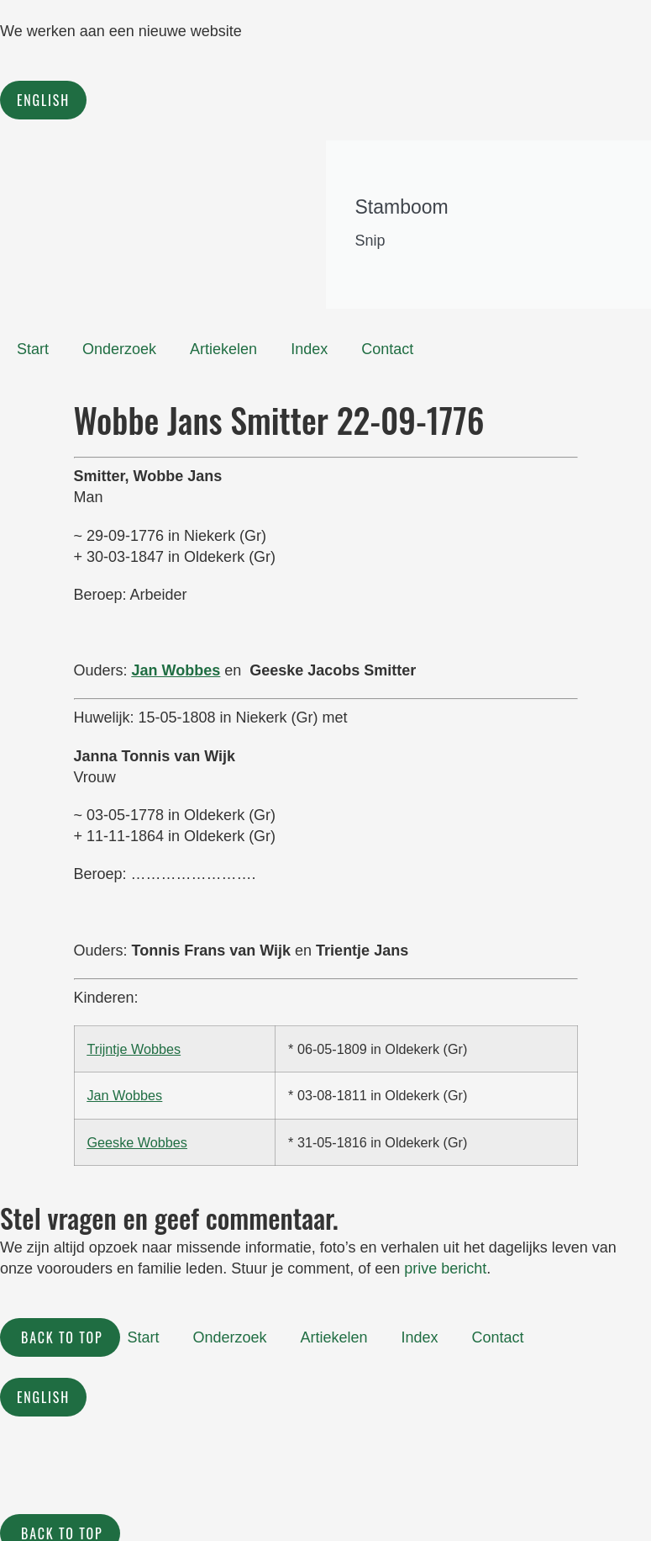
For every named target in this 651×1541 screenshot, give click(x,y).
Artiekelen (223, 349)
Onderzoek (119, 349)
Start (33, 349)
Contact (387, 349)
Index (309, 349)
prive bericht (445, 1268)
